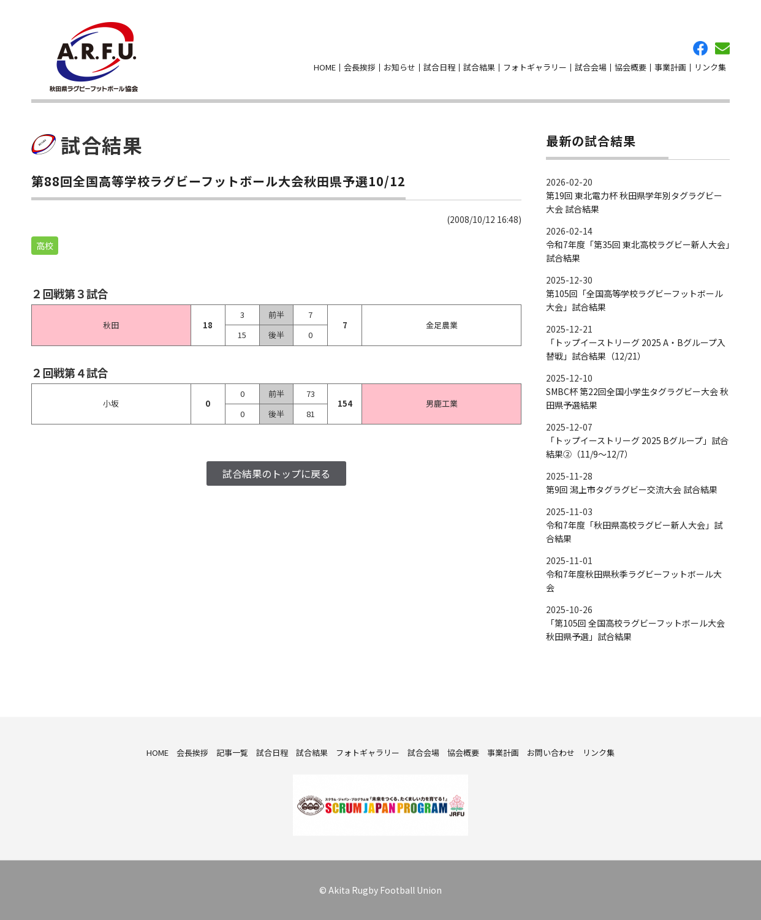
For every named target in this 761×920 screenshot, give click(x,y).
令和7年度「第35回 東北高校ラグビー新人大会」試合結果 (638, 251)
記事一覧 (232, 752)
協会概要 (630, 67)
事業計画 (670, 67)
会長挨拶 (360, 67)
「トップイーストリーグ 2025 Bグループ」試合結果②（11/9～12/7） (637, 447)
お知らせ (399, 67)
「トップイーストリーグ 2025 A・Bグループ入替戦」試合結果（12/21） (635, 349)
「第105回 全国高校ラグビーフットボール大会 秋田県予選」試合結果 (635, 630)
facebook (700, 48)
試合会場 (591, 67)
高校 (44, 245)
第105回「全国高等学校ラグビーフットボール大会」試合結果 (634, 300)
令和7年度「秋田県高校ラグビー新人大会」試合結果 (634, 532)
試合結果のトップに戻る (276, 473)
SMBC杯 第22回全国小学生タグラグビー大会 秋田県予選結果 (637, 398)
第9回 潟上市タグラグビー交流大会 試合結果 (631, 489)
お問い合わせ (722, 48)
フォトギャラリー (535, 67)
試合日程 (439, 67)
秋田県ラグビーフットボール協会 (94, 57)
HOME (325, 67)
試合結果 (479, 67)
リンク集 (710, 67)
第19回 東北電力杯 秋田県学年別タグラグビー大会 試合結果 (634, 202)
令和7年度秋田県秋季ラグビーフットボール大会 (634, 581)
